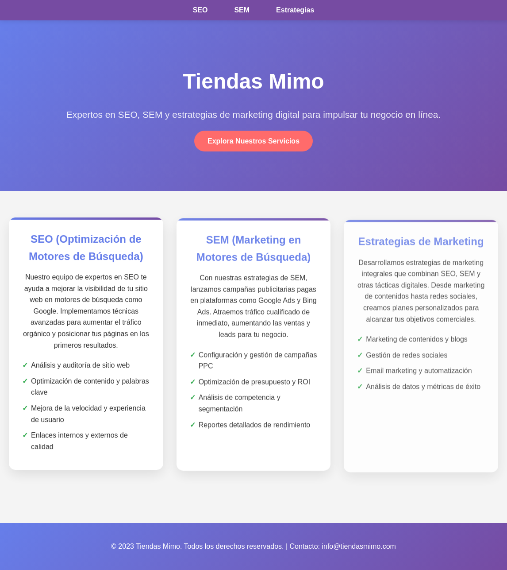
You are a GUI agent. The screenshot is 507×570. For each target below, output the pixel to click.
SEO (200, 10)
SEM (242, 10)
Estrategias (295, 10)
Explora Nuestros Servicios (253, 141)
